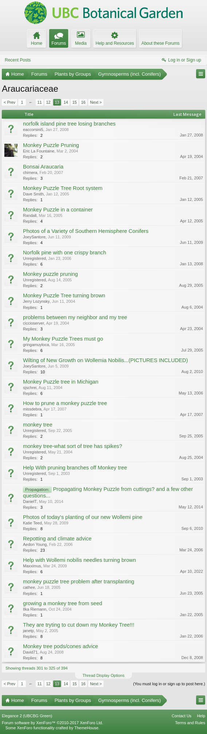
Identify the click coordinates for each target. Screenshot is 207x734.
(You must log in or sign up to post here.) (169, 684)
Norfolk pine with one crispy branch (64, 252)
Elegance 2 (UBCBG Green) (27, 716)
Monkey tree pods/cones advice (60, 646)
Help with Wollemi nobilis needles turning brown (79, 560)
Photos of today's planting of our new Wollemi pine (82, 517)
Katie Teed (32, 523)
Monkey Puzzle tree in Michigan (60, 382)
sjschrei (29, 387)
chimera (30, 172)
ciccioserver (33, 323)
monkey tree (37, 425)
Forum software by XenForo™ (52, 723)
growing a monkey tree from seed (62, 603)
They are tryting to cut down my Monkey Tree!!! (78, 625)
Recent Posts (18, 60)
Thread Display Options (104, 675)
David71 (30, 652)
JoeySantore (34, 237)
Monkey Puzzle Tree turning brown (64, 295)
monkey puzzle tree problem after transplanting (78, 581)
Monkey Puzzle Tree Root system (62, 188)
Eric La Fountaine (38, 151)
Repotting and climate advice (57, 538)
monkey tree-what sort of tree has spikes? (72, 446)
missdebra (32, 409)
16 (83, 102)
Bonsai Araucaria (43, 167)
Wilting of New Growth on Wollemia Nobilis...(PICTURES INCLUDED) (105, 360)
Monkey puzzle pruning (50, 274)
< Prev (9, 102)
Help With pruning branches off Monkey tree (75, 468)
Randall (29, 215)
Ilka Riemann (34, 609)
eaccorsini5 (33, 129)
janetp (28, 630)
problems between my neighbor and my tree (75, 317)
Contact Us (181, 716)
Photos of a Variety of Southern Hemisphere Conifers (85, 231)
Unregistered (34, 258)
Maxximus (32, 566)
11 (39, 102)
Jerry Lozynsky (36, 301)
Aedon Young (35, 544)
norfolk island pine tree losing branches (69, 124)
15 (74, 102)
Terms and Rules (190, 723)
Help (201, 716)
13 (57, 102)
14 (65, 102)
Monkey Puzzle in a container (58, 210)
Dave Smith (33, 194)
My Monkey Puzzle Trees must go (63, 339)
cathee (29, 587)
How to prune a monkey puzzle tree (65, 403)
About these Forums (160, 43)
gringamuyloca (36, 344)
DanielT (30, 501)
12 (48, 102)
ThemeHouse (86, 728)
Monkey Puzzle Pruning (51, 145)
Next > (96, 102)
